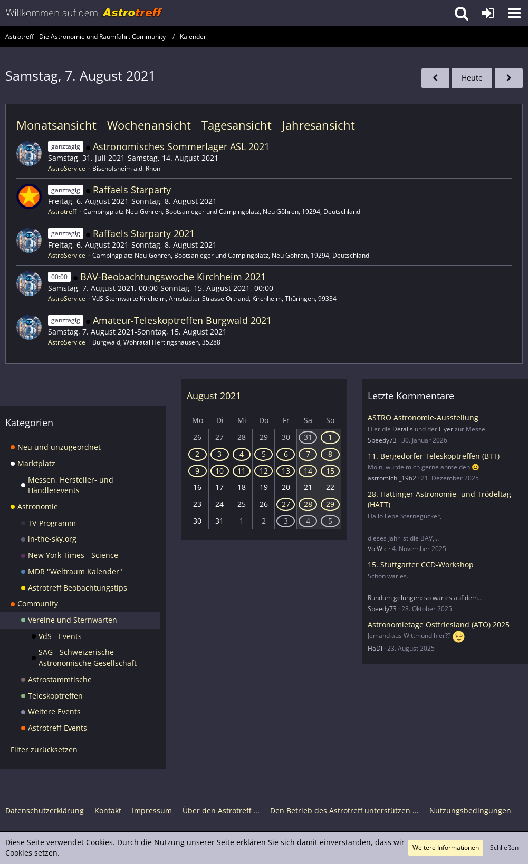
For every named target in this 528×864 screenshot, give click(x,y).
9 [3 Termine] (197, 471)
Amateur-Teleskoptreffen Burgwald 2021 (182, 320)
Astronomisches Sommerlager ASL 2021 (181, 146)
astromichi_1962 (392, 478)
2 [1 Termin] (197, 454)
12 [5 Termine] (264, 471)
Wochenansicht (149, 125)
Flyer (446, 429)
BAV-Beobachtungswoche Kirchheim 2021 (173, 276)
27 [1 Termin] (286, 504)
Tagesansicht (236, 125)
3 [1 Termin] (219, 454)
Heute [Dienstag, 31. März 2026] (472, 78)
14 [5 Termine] (308, 471)
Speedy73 (382, 440)
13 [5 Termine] (286, 471)
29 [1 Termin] (330, 504)
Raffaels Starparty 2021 (144, 233)
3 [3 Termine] (286, 521)
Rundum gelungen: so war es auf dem (423, 597)
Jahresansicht (318, 125)
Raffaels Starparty (132, 189)
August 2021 (214, 395)
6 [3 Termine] (286, 454)
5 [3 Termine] (330, 521)
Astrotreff (62, 211)
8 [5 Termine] (330, 454)
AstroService (66, 168)
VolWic (377, 548)
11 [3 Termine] (241, 471)
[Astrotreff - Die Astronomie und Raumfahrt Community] (84, 13)
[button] (514, 13)
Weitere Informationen (445, 847)
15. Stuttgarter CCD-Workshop (421, 564)
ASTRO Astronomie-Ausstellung (423, 418)
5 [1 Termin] (264, 454)
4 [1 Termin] (241, 454)
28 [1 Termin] (308, 504)
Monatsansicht (56, 125)
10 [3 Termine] (219, 471)
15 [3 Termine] (330, 471)
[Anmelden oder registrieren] (487, 13)
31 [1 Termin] (308, 437)
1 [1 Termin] (330, 437)
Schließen (504, 847)
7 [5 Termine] (308, 454)
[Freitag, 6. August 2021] (435, 78)
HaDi (375, 648)
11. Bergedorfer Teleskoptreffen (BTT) (434, 456)
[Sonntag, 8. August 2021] (509, 78)
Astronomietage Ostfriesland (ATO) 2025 (439, 625)
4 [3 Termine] (308, 521)
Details (402, 429)
